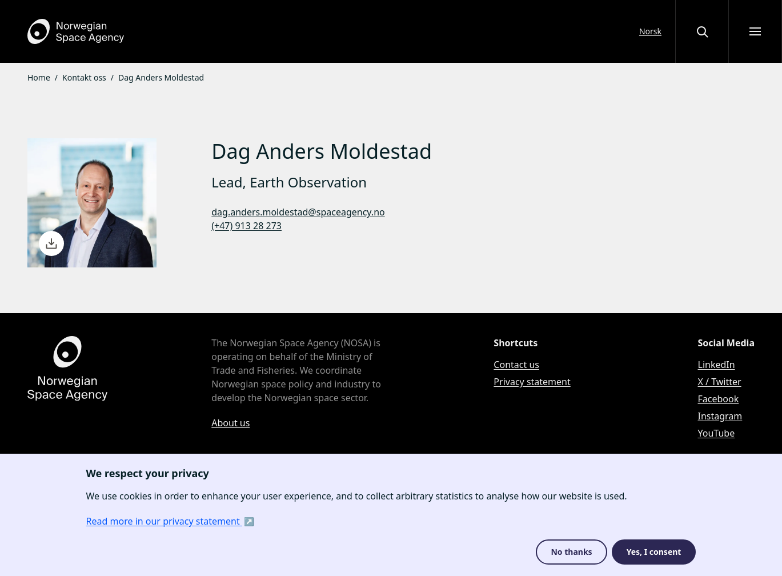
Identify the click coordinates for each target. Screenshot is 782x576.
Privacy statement (532, 381)
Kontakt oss (84, 77)
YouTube (716, 433)
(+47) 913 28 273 (246, 225)
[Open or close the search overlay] (702, 31)
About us (230, 423)
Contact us (516, 364)
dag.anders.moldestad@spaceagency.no (297, 212)
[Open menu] (755, 31)
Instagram (720, 416)
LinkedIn (716, 364)
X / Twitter (719, 381)
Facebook (718, 399)
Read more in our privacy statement (164, 521)
